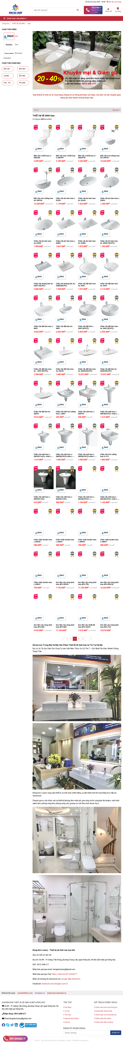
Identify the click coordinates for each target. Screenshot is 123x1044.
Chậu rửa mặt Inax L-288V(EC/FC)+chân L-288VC (64, 456)
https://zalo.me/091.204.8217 (64, 974)
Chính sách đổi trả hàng (103, 1022)
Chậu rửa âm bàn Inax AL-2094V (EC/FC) (109, 242)
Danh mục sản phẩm (16, 18)
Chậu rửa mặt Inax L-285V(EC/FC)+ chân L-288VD (109, 414)
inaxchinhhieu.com (25, 993)
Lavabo (6, 76)
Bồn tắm (22, 69)
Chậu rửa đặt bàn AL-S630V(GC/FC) (108, 370)
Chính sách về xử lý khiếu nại (105, 1015)
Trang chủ (5, 23)
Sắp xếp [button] (116, 110)
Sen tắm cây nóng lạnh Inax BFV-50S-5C (109, 583)
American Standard (13, 54)
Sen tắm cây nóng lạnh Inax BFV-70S (87, 583)
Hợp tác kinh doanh (71, 1018)
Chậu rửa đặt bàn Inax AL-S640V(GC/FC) (87, 370)
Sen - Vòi (7, 83)
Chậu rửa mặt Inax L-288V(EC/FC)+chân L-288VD (86, 456)
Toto (11, 44)
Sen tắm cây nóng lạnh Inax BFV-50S (43, 626)
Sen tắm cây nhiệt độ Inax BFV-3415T (86, 626)
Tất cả (36, 110)
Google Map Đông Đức (70, 979)
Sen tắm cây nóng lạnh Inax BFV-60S (65, 626)
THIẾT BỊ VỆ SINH (18, 23)
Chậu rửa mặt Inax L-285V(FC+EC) (42, 498)
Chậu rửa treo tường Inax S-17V (108, 455)
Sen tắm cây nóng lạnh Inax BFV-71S (109, 626)
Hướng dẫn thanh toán (103, 1011)
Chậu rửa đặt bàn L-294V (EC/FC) (86, 327)
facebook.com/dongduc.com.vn (55, 984)
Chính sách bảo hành (102, 1018)
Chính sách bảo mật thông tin (105, 1007)
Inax (29, 23)
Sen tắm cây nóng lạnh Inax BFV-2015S (65, 583)
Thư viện (67, 1015)
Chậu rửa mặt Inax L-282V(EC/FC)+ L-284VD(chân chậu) (86, 499)
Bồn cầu (7, 69)
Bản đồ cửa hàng (114, 2)
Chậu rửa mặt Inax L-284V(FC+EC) (64, 498)
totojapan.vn (40, 993)
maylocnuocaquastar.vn (56, 993)
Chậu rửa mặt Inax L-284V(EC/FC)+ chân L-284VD (109, 499)
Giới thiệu (67, 1007)
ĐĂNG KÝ (116, 1033)
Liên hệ (66, 1022)
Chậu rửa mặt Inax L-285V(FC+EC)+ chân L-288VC (43, 456)
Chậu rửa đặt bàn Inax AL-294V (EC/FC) (109, 327)
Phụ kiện (22, 83)
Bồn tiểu (22, 76)
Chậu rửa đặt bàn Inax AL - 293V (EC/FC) (42, 370)
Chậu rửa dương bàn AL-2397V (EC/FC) (43, 285)
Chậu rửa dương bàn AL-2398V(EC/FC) (66, 285)
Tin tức (66, 1011)
